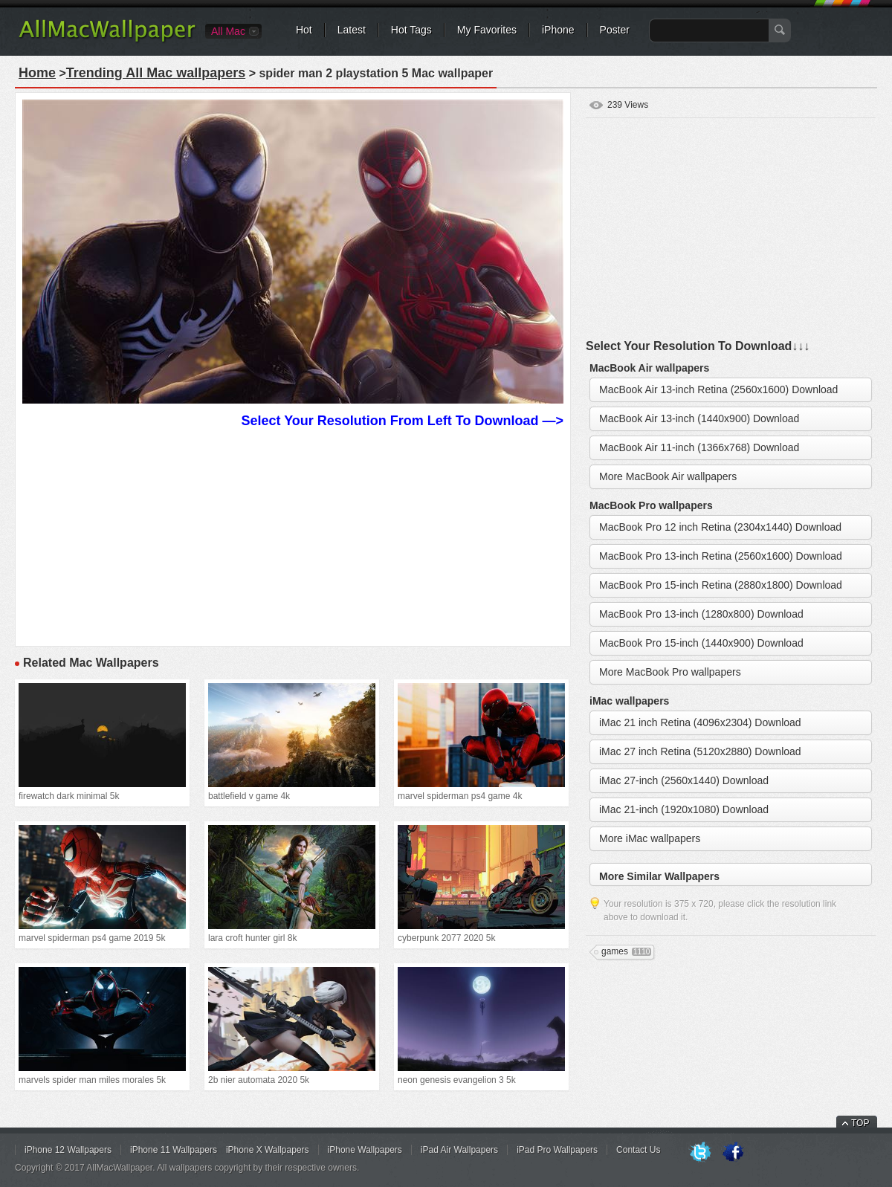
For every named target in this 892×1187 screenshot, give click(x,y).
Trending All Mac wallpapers (155, 72)
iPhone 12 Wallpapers (68, 1150)
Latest (351, 30)
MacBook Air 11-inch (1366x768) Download (699, 447)
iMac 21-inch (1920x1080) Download (684, 809)
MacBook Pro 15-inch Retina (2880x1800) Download (720, 585)
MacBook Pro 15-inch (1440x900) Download (701, 643)
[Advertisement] (292, 535)
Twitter (700, 1153)
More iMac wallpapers (649, 838)
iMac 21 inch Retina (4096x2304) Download (700, 722)
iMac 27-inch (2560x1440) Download (684, 780)
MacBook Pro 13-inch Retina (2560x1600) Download (720, 556)
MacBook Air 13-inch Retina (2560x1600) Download (718, 389)
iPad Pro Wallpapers (557, 1150)
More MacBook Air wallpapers (668, 476)
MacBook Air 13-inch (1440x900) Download (699, 418)
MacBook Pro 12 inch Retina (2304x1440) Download (720, 527)
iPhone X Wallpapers (267, 1150)
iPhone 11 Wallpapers (173, 1150)
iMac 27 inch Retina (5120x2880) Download (700, 751)
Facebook (733, 1153)
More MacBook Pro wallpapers (670, 672)
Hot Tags (411, 30)
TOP (860, 1123)
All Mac (228, 31)
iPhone (558, 30)
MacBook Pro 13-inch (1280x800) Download (701, 614)
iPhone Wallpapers (365, 1150)
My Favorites (487, 30)
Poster (615, 30)
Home (37, 72)
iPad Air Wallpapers (459, 1150)
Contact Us (638, 1150)
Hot (304, 30)
